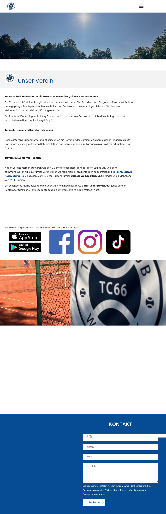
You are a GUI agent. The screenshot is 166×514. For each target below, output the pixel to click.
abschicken (94, 502)
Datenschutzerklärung (93, 494)
